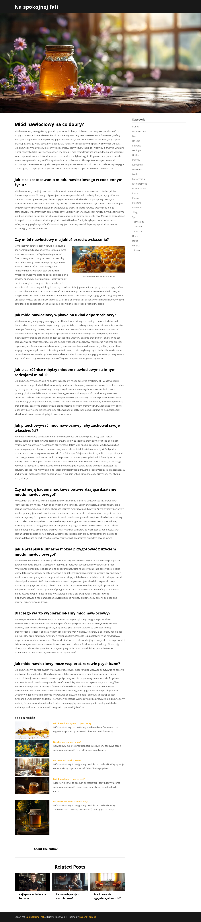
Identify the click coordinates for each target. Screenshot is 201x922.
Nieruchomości (139, 183)
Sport (135, 217)
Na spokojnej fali (36, 6)
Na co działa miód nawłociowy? (70, 801)
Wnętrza (136, 245)
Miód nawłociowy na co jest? (69, 778)
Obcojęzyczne (139, 188)
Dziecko (136, 140)
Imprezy (136, 159)
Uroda (135, 236)
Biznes (135, 126)
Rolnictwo (137, 207)
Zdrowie (136, 250)
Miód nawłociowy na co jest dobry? (72, 723)
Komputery (137, 164)
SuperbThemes (87, 916)
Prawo (135, 198)
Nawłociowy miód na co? (67, 741)
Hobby (135, 155)
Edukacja (136, 145)
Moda (135, 174)
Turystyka (137, 231)
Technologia (138, 221)
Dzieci (135, 136)
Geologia (136, 150)
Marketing (137, 169)
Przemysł (136, 202)
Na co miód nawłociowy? (67, 760)
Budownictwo (139, 131)
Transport (137, 226)
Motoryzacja (138, 178)
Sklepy (135, 212)
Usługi (135, 240)
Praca (135, 193)
